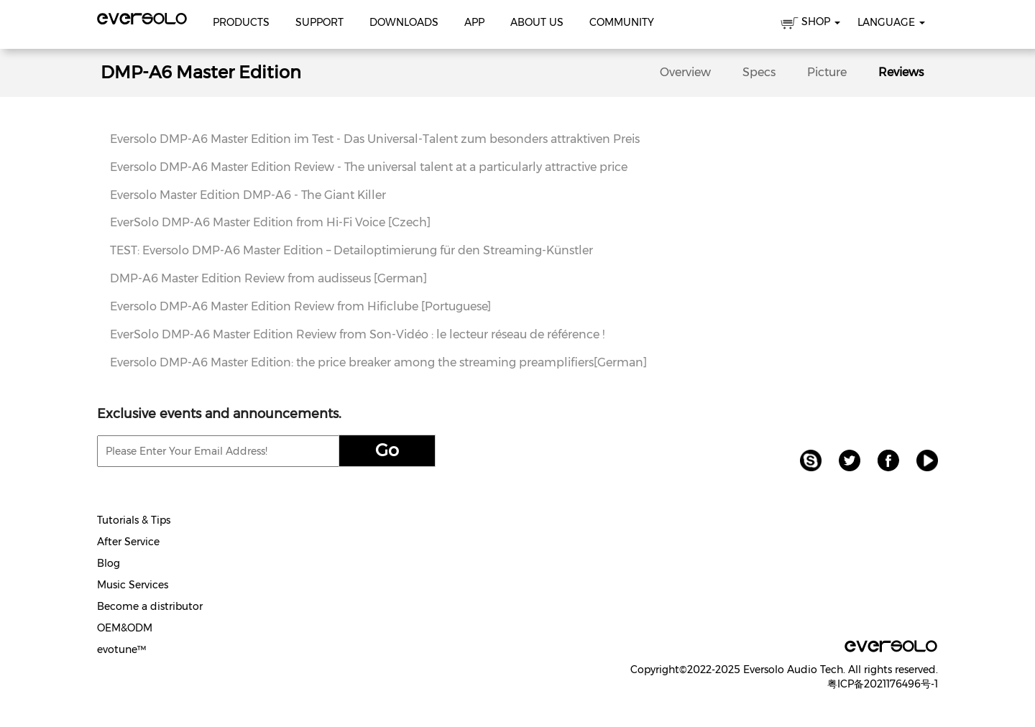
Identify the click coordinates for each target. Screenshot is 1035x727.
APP (474, 22)
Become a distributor (150, 606)
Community (621, 22)
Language (891, 22)
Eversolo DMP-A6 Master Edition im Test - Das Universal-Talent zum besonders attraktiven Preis (375, 139)
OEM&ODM (124, 627)
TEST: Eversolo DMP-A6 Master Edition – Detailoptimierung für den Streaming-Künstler (351, 250)
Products (241, 22)
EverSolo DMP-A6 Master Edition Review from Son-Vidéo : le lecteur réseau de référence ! (357, 334)
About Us (537, 22)
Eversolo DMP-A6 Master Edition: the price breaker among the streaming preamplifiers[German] (378, 362)
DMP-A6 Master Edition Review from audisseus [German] (268, 278)
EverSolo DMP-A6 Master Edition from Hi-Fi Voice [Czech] (270, 222)
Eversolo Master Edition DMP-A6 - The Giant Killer (248, 195)
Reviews (901, 72)
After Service (128, 541)
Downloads (403, 22)
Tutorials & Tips (133, 520)
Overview (685, 72)
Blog (108, 563)
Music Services (132, 584)
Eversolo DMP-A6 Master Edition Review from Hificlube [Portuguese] (300, 306)
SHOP (810, 24)
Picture (827, 72)
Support (319, 22)
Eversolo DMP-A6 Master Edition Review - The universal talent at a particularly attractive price (368, 167)
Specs (759, 72)
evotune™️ (121, 649)
